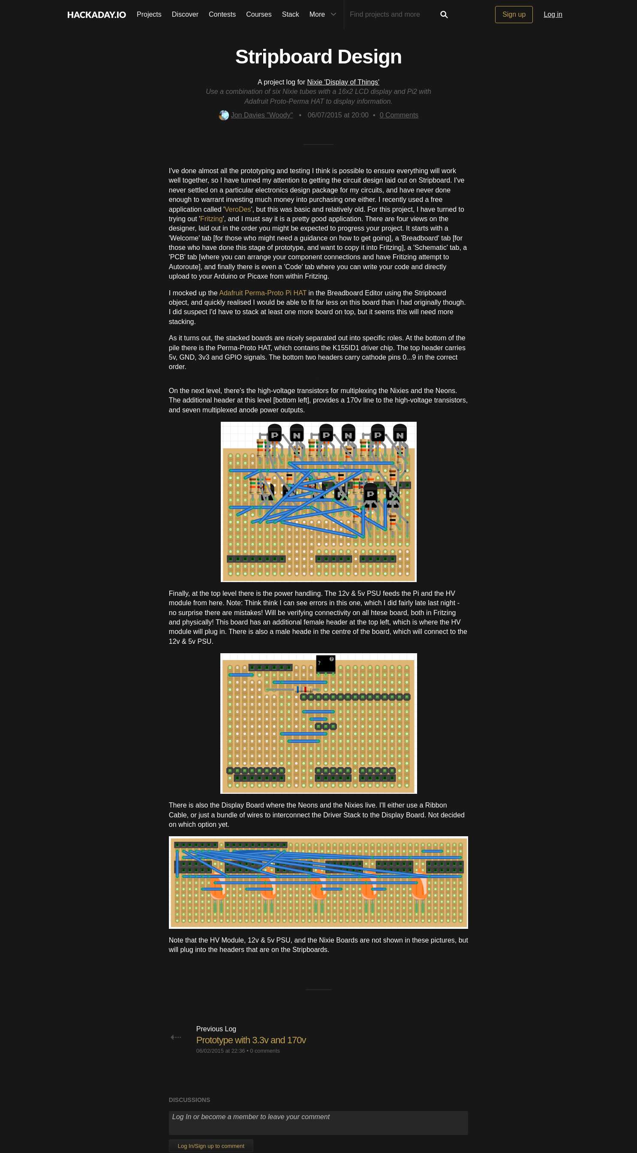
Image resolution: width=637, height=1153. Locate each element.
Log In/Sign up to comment (211, 1146)
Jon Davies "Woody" (256, 115)
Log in (553, 14)
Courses (259, 14)
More (324, 14)
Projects (149, 14)
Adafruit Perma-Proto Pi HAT (262, 293)
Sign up (514, 14)
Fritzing (211, 218)
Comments (399, 115)
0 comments (265, 1051)
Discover (185, 14)
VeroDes (238, 209)
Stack (290, 14)
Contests (222, 14)
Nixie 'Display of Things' (343, 82)
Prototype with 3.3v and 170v (251, 1040)
